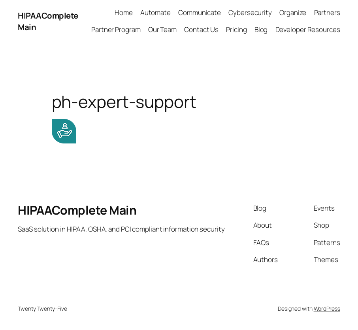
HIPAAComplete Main (77, 210)
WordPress (327, 308)
